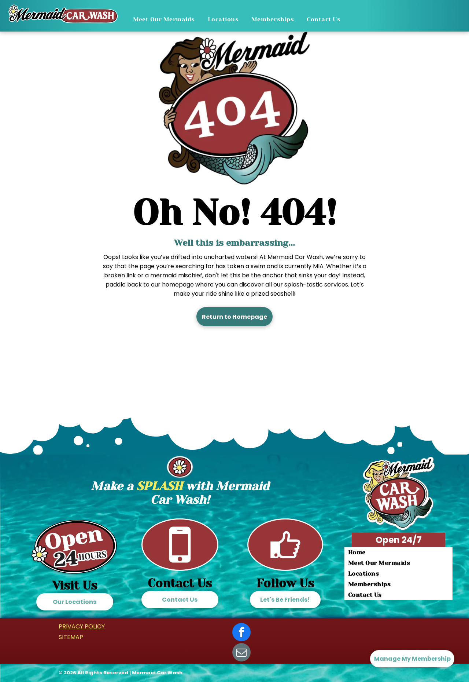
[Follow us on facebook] (285, 568)
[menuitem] (166, 19)
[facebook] (241, 633)
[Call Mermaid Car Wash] (180, 568)
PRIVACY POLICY (82, 626)
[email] (241, 653)
